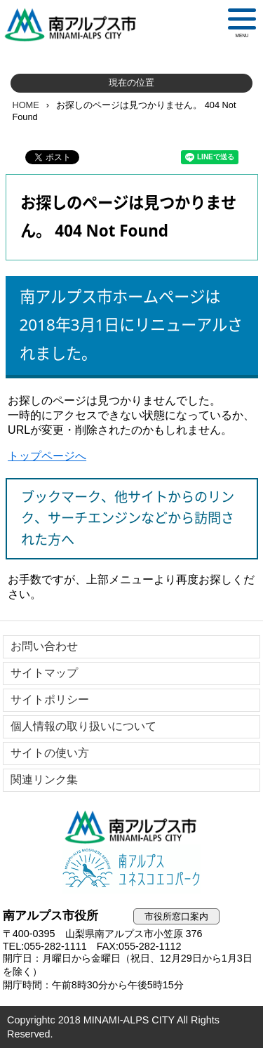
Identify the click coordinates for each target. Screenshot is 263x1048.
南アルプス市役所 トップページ (76, 24)
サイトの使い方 (50, 753)
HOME (25, 105)
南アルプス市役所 (132, 826)
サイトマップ (44, 673)
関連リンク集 (44, 779)
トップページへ (47, 456)
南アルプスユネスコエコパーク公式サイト (132, 869)
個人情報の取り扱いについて (83, 726)
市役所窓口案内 (176, 916)
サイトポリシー (50, 699)
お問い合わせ (44, 646)
